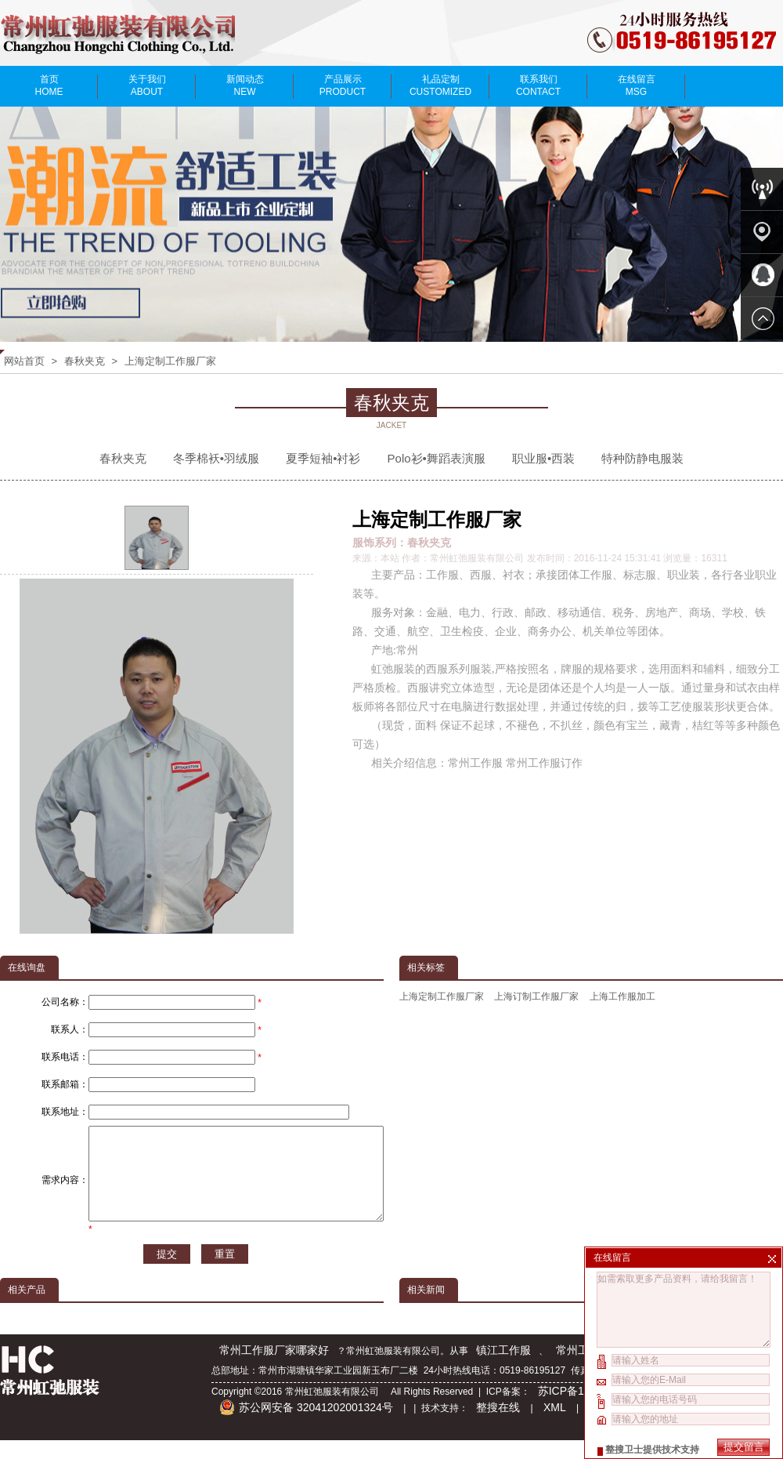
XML (554, 1426)
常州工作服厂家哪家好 (274, 1369)
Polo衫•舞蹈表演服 (436, 458)
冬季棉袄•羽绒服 (216, 458)
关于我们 (147, 85)
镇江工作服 (503, 1369)
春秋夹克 (84, 361)
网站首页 (24, 361)
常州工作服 (583, 1369)
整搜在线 (498, 1426)
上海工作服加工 (622, 996)
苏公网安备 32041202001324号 (306, 1426)
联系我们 (538, 85)
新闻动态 (245, 85)
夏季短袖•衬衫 (323, 458)
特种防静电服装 (642, 458)
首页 (49, 85)
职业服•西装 (543, 458)
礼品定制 (440, 85)
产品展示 (343, 85)
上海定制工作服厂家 (170, 361)
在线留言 (636, 85)
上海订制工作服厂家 (536, 996)
